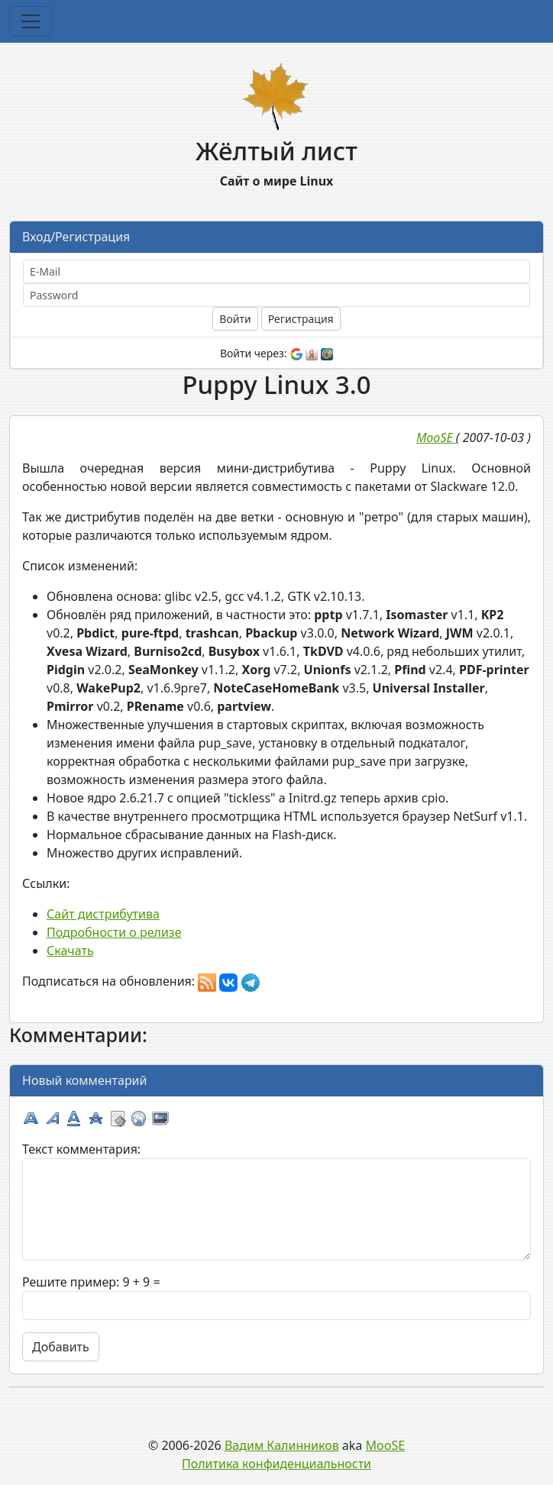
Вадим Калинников (282, 1445)
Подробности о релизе (114, 932)
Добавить (60, 1346)
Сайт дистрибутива (103, 914)
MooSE (386, 1445)
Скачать (70, 950)
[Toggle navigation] (30, 21)
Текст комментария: (81, 1149)
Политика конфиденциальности (276, 1463)
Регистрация (301, 319)
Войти (235, 319)
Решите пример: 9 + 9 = (91, 1282)
